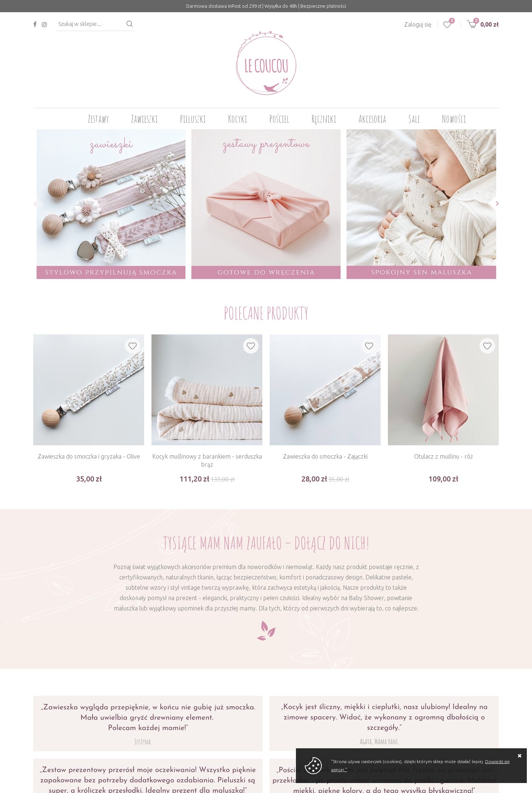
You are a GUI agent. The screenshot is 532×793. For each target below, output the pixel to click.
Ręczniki (323, 118)
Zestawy (98, 118)
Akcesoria (372, 118)
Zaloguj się (418, 24)
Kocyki (237, 118)
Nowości (454, 118)
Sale (414, 118)
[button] (33, 204)
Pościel (279, 118)
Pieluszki (193, 118)
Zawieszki (144, 118)
